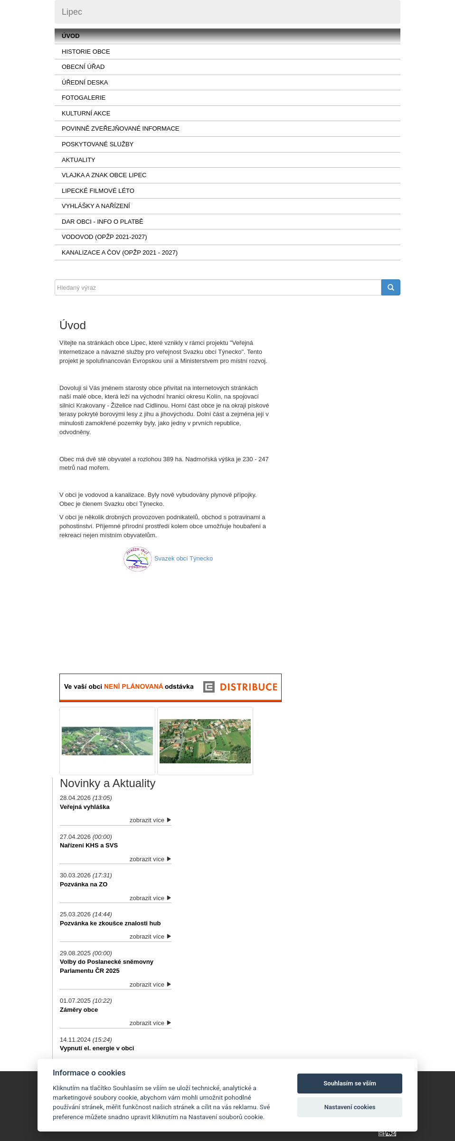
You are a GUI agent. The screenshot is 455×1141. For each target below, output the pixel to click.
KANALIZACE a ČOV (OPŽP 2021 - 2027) (120, 252)
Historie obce (86, 51)
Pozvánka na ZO (83, 884)
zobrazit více (150, 820)
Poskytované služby (97, 144)
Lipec (72, 12)
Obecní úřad (83, 66)
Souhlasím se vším (349, 1083)
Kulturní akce (86, 113)
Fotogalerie (83, 97)
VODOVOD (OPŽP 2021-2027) (104, 236)
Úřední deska (85, 82)
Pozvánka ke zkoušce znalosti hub (110, 923)
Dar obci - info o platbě (102, 221)
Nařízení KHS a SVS (89, 845)
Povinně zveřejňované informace (121, 128)
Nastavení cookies (350, 1107)
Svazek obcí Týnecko (183, 558)
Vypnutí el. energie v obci (97, 1048)
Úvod (71, 35)
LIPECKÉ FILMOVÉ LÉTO (98, 190)
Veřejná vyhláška (85, 806)
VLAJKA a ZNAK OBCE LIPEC (104, 175)
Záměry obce (79, 1009)
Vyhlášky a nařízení (96, 205)
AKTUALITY (78, 159)
